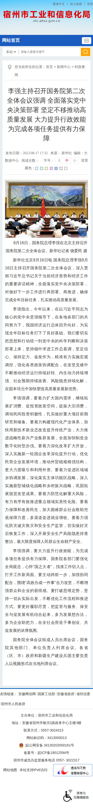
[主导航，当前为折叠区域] (86, 40)
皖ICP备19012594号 (53, 753)
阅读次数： (30, 160)
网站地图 (10, 770)
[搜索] (86, 52)
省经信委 (83, 694)
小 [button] (74, 160)
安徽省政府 (65, 694)
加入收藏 (76, 4)
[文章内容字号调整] (60, 160)
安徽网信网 (27, 694)
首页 (49, 67)
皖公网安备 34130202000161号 (46, 745)
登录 (90, 4)
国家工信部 (46, 694)
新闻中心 (64, 67)
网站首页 (11, 40)
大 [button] (59, 160)
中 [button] (67, 160)
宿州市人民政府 (13, 704)
